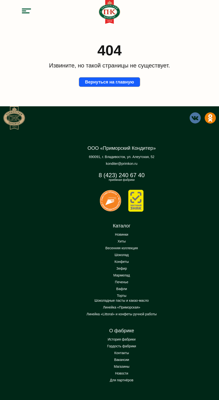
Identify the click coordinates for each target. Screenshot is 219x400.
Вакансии (121, 360)
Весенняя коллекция (121, 248)
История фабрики (122, 339)
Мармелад (121, 275)
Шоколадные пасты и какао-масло (122, 300)
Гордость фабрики (121, 346)
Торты (121, 296)
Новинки (121, 234)
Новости (121, 373)
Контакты (121, 353)
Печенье (121, 282)
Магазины (121, 366)
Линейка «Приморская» (121, 307)
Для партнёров (121, 380)
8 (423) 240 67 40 (122, 175)
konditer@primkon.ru (121, 164)
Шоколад (121, 255)
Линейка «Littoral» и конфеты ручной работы (122, 314)
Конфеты (121, 262)
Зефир (121, 268)
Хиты (122, 241)
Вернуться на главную (109, 82)
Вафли (121, 289)
